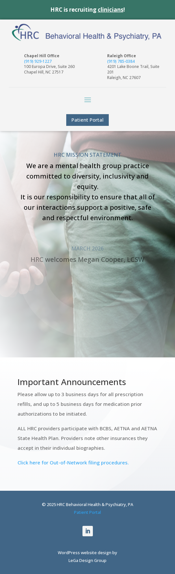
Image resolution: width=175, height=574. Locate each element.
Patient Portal (87, 119)
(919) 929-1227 (38, 61)
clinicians (110, 9)
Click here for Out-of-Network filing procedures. (73, 462)
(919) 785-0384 (121, 61)
